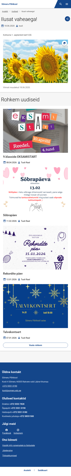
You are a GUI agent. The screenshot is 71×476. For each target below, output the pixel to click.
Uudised (15, 11)
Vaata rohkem (35, 345)
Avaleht (5, 11)
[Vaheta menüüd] (66, 4)
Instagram (18, 431)
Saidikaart (42, 470)
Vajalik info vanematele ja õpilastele (18, 445)
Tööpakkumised (9, 455)
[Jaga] (67, 18)
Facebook (6, 431)
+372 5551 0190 (9, 386)
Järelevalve (7, 450)
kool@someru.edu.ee (11, 390)
